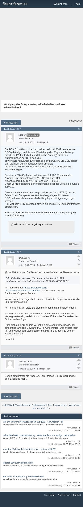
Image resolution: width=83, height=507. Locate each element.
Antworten (11, 122)
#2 (79, 251)
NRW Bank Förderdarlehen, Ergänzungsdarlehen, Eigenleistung (35, 405)
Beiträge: (41, 142)
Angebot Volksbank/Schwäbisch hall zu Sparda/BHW (29, 449)
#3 (79, 355)
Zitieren (74, 244)
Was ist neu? (61, 3)
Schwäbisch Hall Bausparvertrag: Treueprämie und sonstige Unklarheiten (39, 435)
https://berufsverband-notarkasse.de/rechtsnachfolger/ (26, 289)
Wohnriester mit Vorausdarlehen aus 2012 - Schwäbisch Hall (33, 421)
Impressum (49, 495)
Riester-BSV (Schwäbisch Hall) (18, 462)
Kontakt (77, 495)
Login (77, 3)
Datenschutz (64, 495)
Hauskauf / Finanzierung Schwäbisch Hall (23, 476)
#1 (79, 128)
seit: (21, 142)
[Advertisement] (41, 51)
